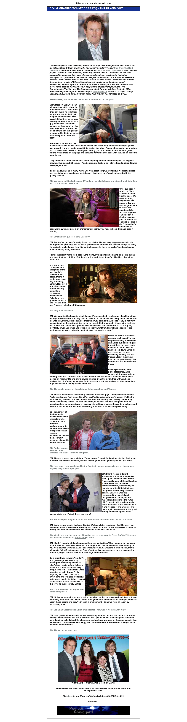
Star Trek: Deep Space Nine (109, 70)
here (84, 3)
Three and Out (100, 91)
